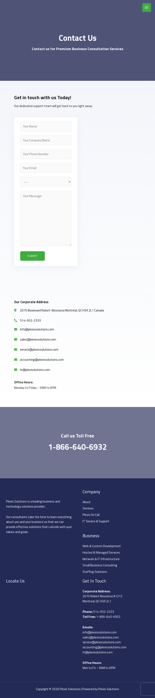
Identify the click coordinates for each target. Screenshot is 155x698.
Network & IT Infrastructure (101, 558)
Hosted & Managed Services (101, 552)
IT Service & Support (96, 521)
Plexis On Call (91, 514)
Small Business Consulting (100, 565)
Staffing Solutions (95, 571)
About (87, 501)
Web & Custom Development (102, 545)
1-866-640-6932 (77, 447)
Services (88, 508)
